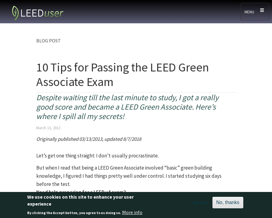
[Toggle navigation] (255, 11)
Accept (200, 204)
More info (132, 213)
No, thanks (227, 203)
